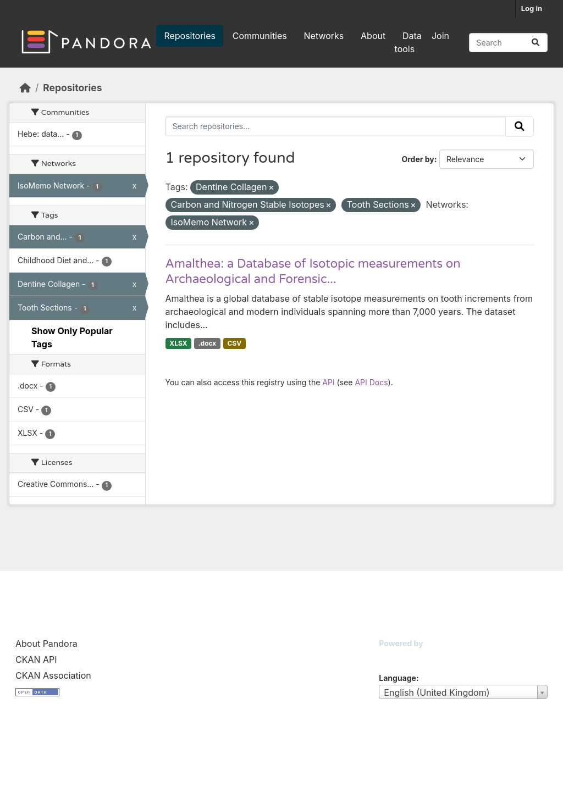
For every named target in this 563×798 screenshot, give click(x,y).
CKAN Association (53, 675)
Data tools (408, 42)
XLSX (178, 343)
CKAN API (36, 659)
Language (397, 678)
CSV (234, 343)
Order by (417, 159)
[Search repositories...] (508, 42)
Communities (260, 35)
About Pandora (46, 643)
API (328, 382)
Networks (324, 35)
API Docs (371, 382)
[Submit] (536, 42)
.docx (207, 343)
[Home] (25, 87)
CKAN (397, 657)
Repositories (190, 35)
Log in (531, 8)
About (373, 35)
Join (440, 35)
